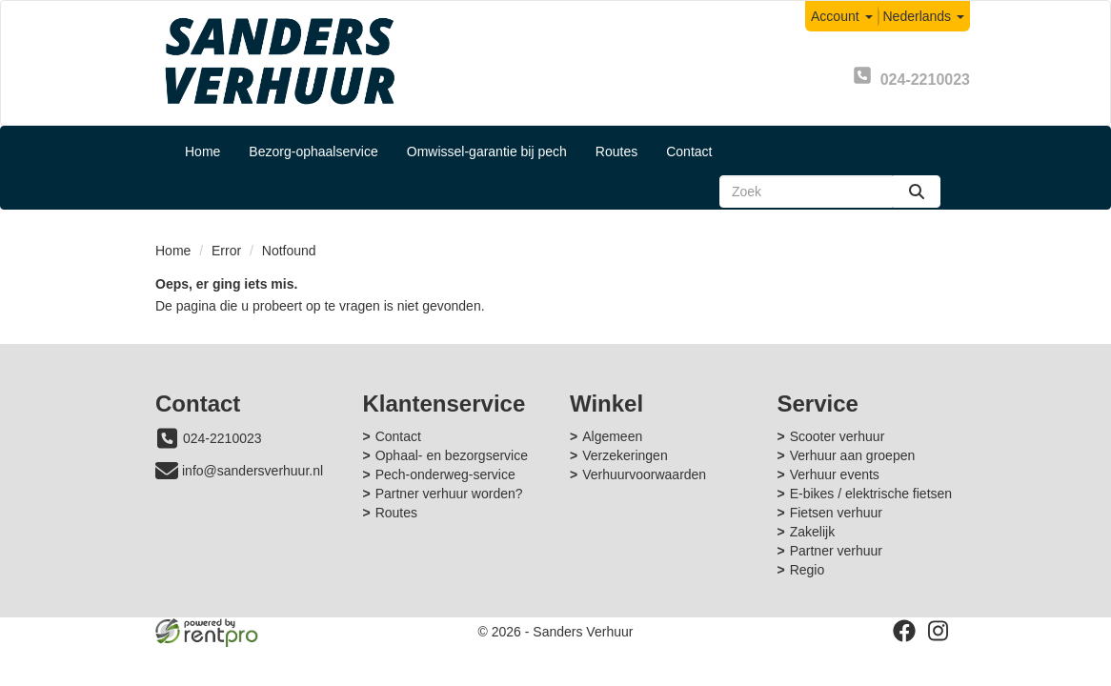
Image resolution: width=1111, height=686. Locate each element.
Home (202, 151)
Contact (689, 151)
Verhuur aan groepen (853, 455)
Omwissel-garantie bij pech (487, 151)
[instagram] (938, 630)
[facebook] (904, 630)
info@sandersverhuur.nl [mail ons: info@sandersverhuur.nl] (252, 470)
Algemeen (612, 436)
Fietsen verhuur (836, 512)
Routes (616, 151)
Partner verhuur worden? (449, 493)
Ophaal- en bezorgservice (451, 455)
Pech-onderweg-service (445, 474)
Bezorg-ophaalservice (313, 151)
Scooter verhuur (837, 436)
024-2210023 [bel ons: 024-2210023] (222, 438)
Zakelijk (812, 531)
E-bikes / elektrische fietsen (871, 493)
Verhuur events (834, 474)
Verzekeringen (625, 455)
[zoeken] (916, 191)
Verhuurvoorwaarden (644, 474)
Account (841, 16)
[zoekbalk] (806, 191)
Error (226, 250)
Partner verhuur (836, 550)
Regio (807, 569)
